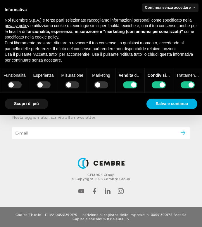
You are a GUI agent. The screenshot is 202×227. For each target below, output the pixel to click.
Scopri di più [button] (26, 103)
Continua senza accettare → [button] (170, 7)
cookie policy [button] (46, 37)
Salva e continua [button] (172, 103)
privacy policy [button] (17, 25)
